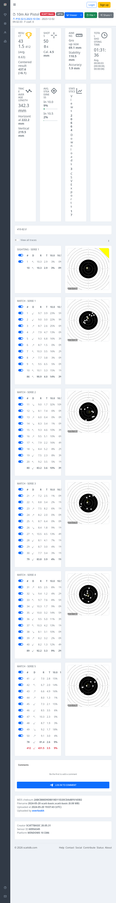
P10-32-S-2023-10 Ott (26, 19)
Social (79, 898)
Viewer (71, 15)
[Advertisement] (101, 98)
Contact (70, 898)
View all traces (29, 240)
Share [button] (105, 15)
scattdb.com (30, 898)
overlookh (38, 861)
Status (100, 898)
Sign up (104, 5)
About (108, 898)
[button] (108, 241)
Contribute (89, 898)
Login (92, 5)
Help (61, 898)
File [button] (89, 15)
